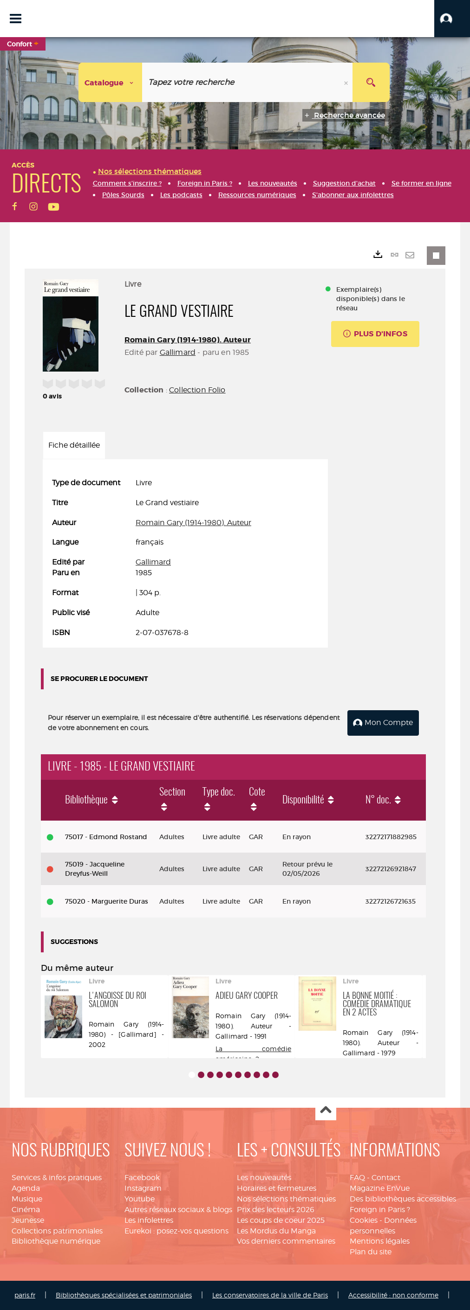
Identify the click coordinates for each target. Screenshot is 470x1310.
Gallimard (178, 352)
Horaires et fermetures (276, 1188)
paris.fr (24, 1295)
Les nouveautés (264, 1177)
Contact (386, 1177)
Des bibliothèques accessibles (403, 1198)
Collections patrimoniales (57, 1231)
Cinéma (26, 1209)
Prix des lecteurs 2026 (275, 1209)
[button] (452, 18)
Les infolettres (148, 1220)
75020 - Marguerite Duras (106, 901)
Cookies (364, 1220)
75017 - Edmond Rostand (106, 837)
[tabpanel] (185, 558)
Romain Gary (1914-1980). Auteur (187, 340)
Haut (325, 1110)
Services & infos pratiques (57, 1177)
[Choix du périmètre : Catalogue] (110, 82)
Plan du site (371, 1251)
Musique (27, 1198)
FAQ (357, 1177)
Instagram (143, 1188)
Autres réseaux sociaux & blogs (178, 1209)
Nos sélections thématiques (286, 1198)
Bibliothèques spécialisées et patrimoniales (124, 1295)
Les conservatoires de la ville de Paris (270, 1295)
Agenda (26, 1188)
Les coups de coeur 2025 (281, 1220)
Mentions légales (380, 1241)
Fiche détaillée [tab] (74, 445)
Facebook (142, 1177)
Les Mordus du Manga (276, 1231)
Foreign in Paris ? (380, 1209)
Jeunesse (28, 1220)
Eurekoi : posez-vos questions (176, 1231)
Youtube (139, 1198)
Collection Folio (197, 389)
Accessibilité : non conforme (393, 1295)
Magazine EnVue (380, 1188)
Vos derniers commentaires (286, 1241)
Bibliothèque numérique (56, 1241)
